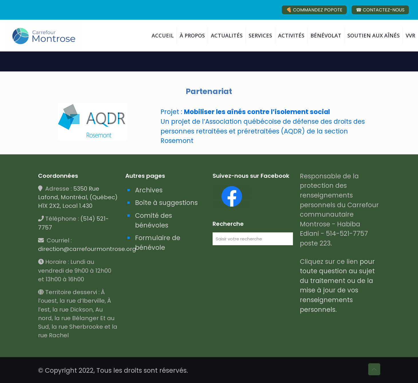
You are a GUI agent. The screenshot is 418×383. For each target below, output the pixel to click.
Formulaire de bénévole (157, 242)
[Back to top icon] (374, 369)
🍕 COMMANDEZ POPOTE (314, 10)
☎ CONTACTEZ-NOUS (380, 10)
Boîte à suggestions (166, 202)
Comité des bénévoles (153, 220)
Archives (149, 190)
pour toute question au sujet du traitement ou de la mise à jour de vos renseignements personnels (337, 285)
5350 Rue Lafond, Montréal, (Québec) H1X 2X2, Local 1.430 (78, 197)
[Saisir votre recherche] (253, 238)
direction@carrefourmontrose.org (87, 249)
